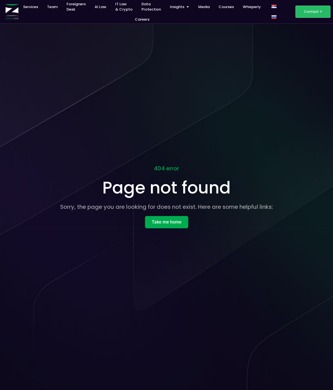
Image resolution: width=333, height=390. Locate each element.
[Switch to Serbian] (274, 6)
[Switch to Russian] (274, 17)
